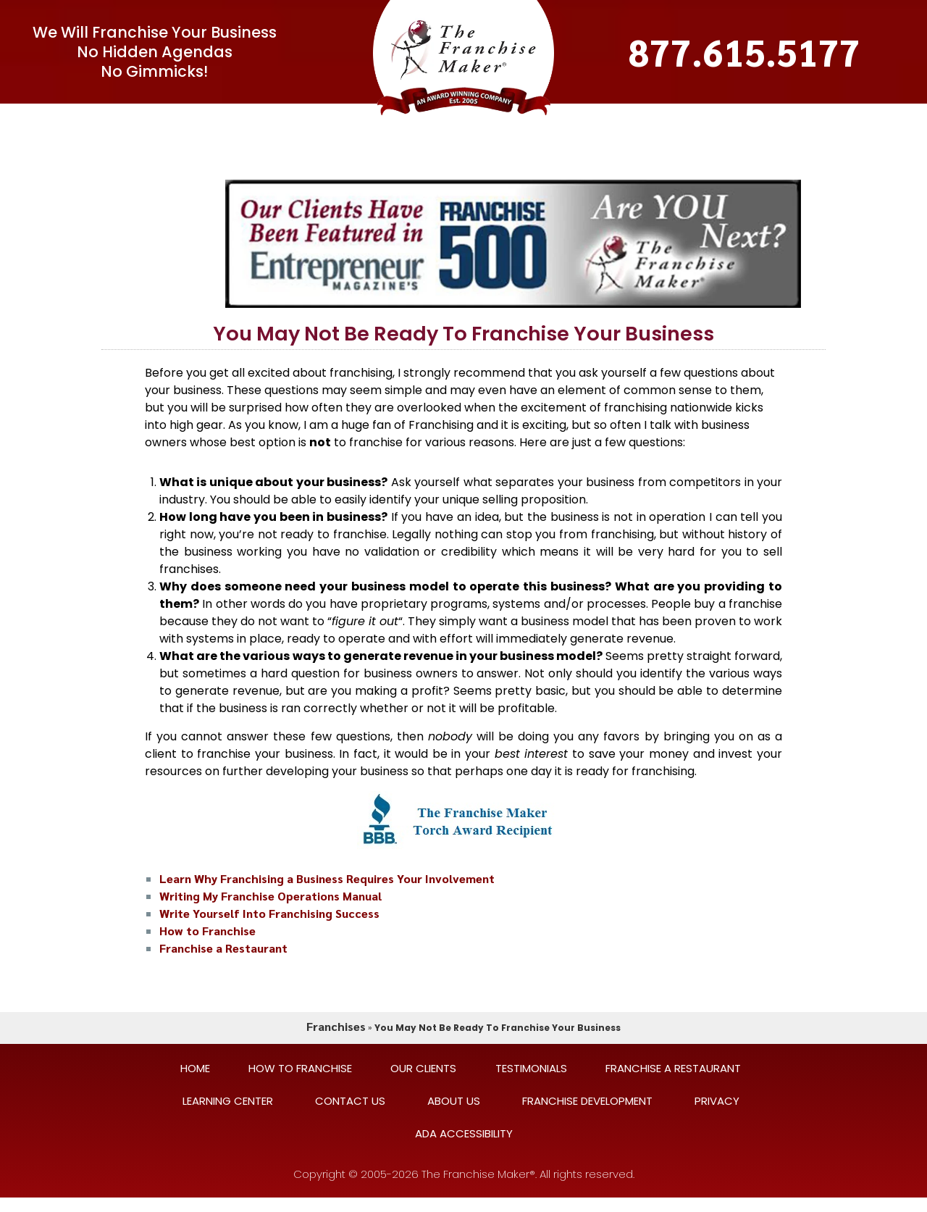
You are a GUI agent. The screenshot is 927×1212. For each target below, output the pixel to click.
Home (90, 120)
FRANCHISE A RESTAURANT (673, 1068)
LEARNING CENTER (801, 120)
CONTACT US (689, 120)
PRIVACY (717, 1100)
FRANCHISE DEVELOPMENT (587, 1100)
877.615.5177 (744, 51)
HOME (195, 1068)
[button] (193, 120)
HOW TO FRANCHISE (300, 1068)
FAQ (290, 120)
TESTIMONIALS (530, 120)
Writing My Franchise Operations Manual (270, 895)
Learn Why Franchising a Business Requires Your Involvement (327, 878)
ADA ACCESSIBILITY (464, 1133)
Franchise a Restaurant (223, 948)
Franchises (336, 1026)
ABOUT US (453, 1100)
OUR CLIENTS (431, 120)
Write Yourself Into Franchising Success (269, 913)
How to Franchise (207, 930)
